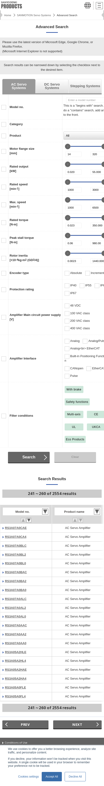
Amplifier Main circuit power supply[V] (35, 317)
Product (15, 135)
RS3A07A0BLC (15, 545)
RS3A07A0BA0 (15, 590)
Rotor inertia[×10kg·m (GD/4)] (24, 258)
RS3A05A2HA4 (15, 678)
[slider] (68, 146)
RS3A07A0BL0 (15, 563)
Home (7, 15)
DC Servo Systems (52, 86)
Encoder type (19, 273)
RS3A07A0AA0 (15, 643)
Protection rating (22, 289)
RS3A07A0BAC (16, 572)
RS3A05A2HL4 (15, 660)
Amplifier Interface (23, 358)
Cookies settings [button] (28, 776)
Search (28, 457)
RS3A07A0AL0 (15, 616)
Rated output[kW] (19, 169)
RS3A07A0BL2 (15, 554)
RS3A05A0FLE (15, 687)
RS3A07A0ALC (15, 599)
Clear (75, 457)
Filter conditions (21, 415)
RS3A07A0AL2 (15, 608)
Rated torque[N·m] (19, 222)
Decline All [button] (75, 776)
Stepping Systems (85, 86)
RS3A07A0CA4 (15, 537)
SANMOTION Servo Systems (34, 15)
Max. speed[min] (18, 204)
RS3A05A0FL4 (15, 696)
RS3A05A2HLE (15, 652)
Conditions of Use (16, 742)
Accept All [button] (52, 776)
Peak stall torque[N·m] (22, 240)
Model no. (17, 107)
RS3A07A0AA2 (15, 634)
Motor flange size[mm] (22, 151)
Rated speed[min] (19, 187)
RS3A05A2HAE (16, 669)
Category (16, 124)
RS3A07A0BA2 (15, 581)
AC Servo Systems (19, 86)
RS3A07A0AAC (16, 625)
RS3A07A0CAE (16, 528)
